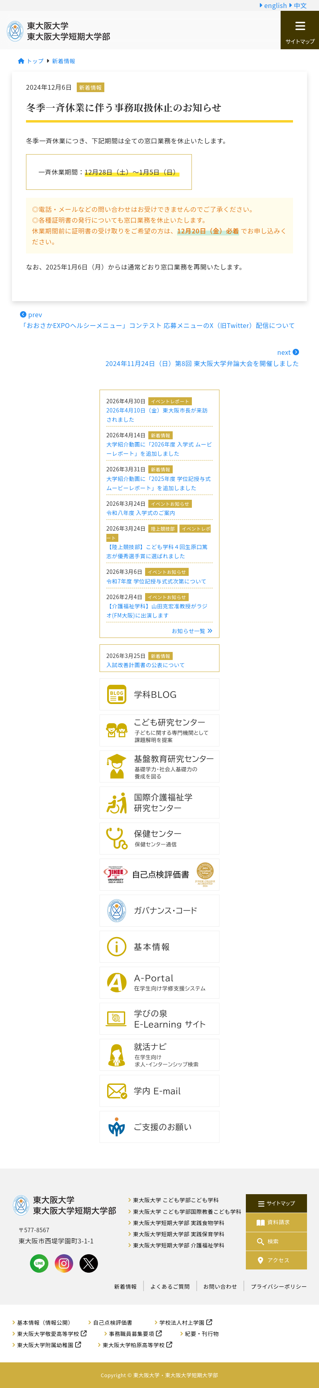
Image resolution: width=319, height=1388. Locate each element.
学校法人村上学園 (182, 1322)
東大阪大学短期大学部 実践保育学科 (179, 1234)
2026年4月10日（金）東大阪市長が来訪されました (157, 414)
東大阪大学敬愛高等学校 (48, 1334)
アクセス (272, 1260)
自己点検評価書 (113, 1322)
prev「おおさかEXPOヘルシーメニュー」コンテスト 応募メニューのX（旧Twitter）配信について (157, 320)
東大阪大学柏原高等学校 (134, 1345)
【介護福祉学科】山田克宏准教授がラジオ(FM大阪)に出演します (156, 610)
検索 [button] (267, 1241)
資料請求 (272, 1222)
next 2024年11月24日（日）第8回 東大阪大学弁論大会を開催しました (202, 357)
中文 (298, 5)
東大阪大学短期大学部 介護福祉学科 (179, 1245)
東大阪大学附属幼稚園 (45, 1345)
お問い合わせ (220, 1286)
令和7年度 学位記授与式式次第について (156, 581)
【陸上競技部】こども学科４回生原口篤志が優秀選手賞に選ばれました (157, 551)
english (273, 5)
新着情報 (90, 87)
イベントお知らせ (170, 504)
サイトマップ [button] (299, 32)
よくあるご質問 (170, 1286)
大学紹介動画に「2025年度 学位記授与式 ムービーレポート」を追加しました (158, 483)
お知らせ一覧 (192, 631)
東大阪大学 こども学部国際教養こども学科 (187, 1211)
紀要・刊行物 (202, 1334)
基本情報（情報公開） (45, 1322)
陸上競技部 (163, 528)
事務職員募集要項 (131, 1334)
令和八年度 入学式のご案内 (140, 513)
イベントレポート (170, 401)
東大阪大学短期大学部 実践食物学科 (179, 1223)
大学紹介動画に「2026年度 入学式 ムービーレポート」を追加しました (159, 448)
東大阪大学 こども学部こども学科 (176, 1200)
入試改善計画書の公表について (145, 665)
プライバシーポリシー (279, 1286)
